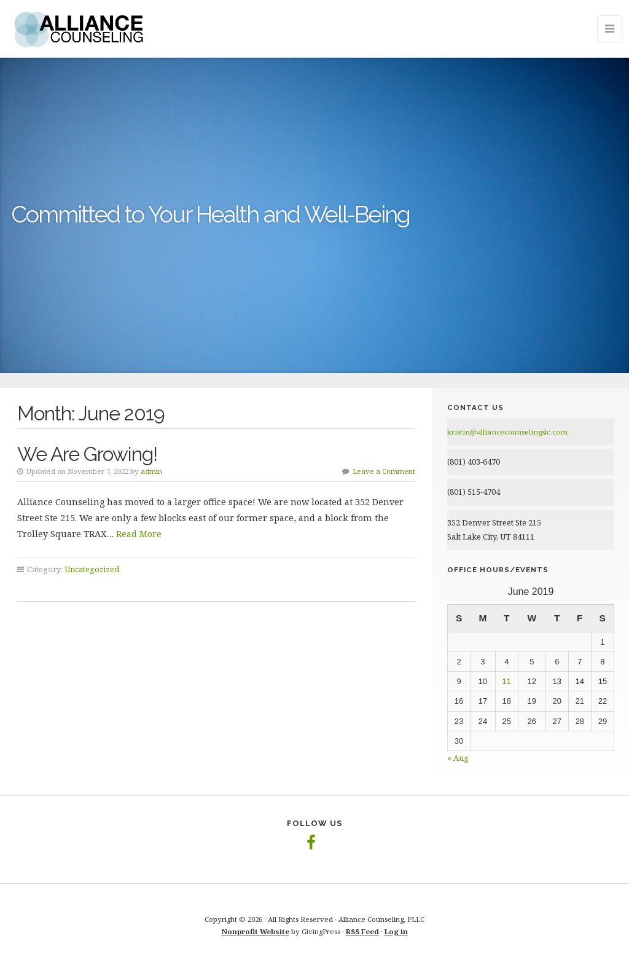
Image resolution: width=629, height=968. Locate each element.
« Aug (458, 757)
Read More (139, 534)
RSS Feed (362, 931)
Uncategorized (91, 569)
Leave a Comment (384, 471)
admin (151, 471)
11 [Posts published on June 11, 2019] (506, 681)
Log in (396, 931)
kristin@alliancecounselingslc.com (507, 431)
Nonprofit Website (255, 931)
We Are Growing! (87, 454)
